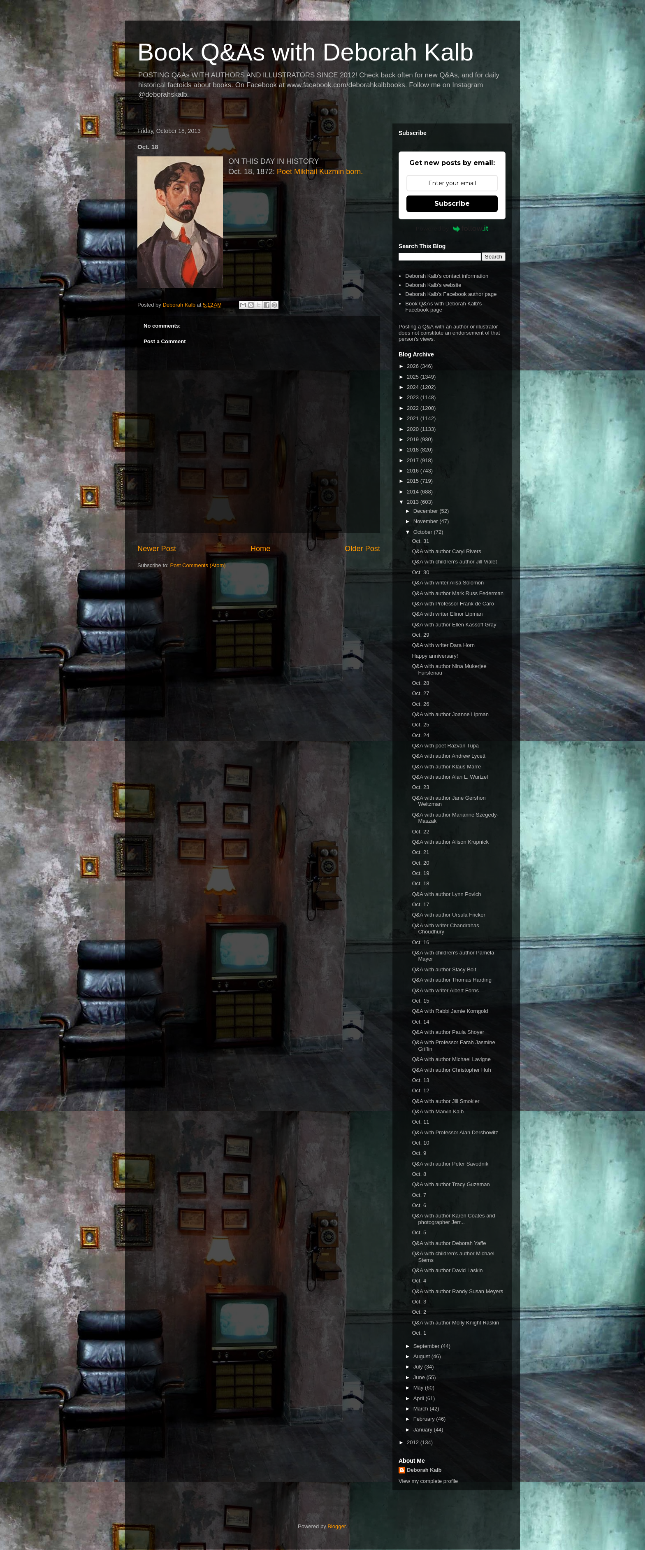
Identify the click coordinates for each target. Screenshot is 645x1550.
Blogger (336, 1526)
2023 (413, 397)
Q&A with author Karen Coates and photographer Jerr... (453, 1219)
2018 (413, 450)
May (419, 1388)
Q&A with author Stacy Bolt (444, 969)
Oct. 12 (420, 1090)
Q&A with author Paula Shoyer (448, 1032)
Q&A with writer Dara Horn (443, 645)
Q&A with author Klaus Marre (446, 766)
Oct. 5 (419, 1232)
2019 (413, 439)
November (426, 521)
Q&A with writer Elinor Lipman (447, 614)
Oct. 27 (420, 693)
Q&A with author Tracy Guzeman (451, 1184)
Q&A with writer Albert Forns (445, 990)
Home (261, 549)
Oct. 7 (419, 1195)
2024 (413, 387)
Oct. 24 (420, 735)
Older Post (362, 549)
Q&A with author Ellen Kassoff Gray (454, 624)
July (419, 1367)
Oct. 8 (419, 1174)
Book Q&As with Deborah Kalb (305, 52)
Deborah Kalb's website (433, 285)
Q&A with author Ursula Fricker (448, 915)
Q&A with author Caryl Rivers (446, 551)
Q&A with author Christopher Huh (451, 1070)
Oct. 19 (420, 873)
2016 (413, 471)
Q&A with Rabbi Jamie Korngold (450, 1011)
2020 (413, 429)
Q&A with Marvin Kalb (438, 1111)
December (426, 511)
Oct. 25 (420, 724)
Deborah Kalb (424, 1470)
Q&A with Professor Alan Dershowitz (455, 1132)
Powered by (452, 228)
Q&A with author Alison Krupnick (450, 842)
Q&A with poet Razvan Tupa (445, 745)
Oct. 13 (420, 1080)
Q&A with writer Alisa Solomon (448, 583)
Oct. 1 (419, 1333)
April (419, 1398)
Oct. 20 (420, 863)
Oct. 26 (420, 704)
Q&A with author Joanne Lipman (450, 714)
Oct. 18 (420, 883)
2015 (413, 481)
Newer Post (156, 549)
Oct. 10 (420, 1143)
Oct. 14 (420, 1022)
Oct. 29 (420, 635)
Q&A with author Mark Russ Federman (457, 593)
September (427, 1346)
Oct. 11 (420, 1122)
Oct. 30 (420, 572)
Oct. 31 (420, 541)
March (421, 1409)
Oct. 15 (420, 1001)
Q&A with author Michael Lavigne (451, 1059)
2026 (413, 366)
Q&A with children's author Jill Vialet (454, 562)
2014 (413, 492)
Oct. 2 (419, 1312)
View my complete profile (428, 1481)
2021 (413, 418)
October (423, 532)
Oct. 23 (420, 787)
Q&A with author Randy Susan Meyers (457, 1291)
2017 (413, 460)
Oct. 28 (420, 683)
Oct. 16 (420, 942)
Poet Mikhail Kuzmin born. (320, 172)
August (422, 1356)
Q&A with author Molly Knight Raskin (455, 1323)
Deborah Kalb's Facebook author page (451, 294)
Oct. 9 (419, 1153)
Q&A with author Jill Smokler (445, 1101)
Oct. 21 (420, 852)
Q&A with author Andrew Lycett (448, 756)
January (423, 1430)
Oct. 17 (420, 904)
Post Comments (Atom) (198, 565)
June (420, 1377)
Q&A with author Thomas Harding (451, 980)
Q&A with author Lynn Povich (446, 894)
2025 (413, 377)
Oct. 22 (420, 832)
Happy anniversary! (435, 656)
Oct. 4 (419, 1281)
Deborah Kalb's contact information (446, 276)
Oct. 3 (419, 1302)
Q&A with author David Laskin (447, 1270)
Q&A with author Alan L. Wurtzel (450, 777)
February (424, 1419)
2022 (413, 408)
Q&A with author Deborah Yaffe (449, 1243)
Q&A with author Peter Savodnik (450, 1164)
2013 (413, 502)
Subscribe (452, 203)
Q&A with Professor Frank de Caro (453, 603)
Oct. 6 (419, 1205)
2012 (413, 1442)
